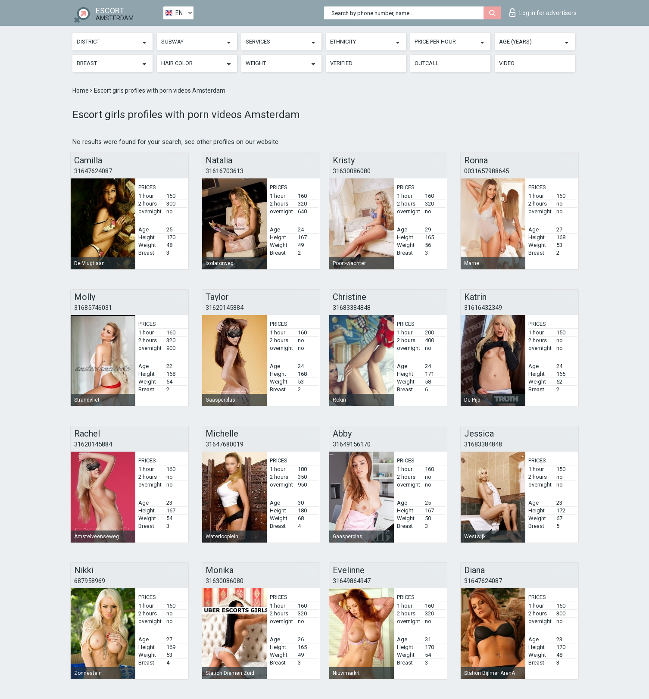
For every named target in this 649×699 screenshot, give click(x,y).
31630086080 (352, 171)
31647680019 (224, 444)
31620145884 (224, 308)
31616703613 (224, 171)
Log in (543, 12)
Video (507, 63)
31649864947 (352, 581)
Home (81, 90)
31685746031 (93, 308)
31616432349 (483, 308)
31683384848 (352, 308)
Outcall (427, 63)
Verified (341, 63)
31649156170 (352, 444)
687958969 (89, 581)
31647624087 (93, 171)
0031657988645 (486, 171)
